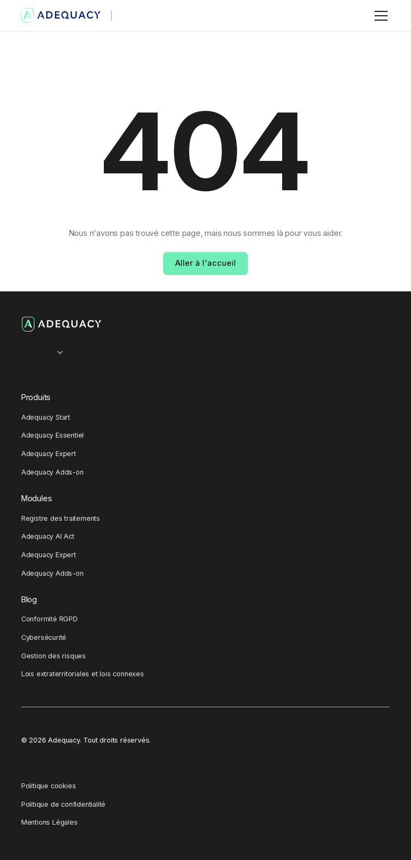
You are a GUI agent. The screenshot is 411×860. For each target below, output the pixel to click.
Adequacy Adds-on (52, 472)
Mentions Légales (49, 822)
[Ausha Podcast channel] (215, 322)
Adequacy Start (45, 417)
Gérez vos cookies (52, 763)
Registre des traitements (60, 518)
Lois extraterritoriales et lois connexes (82, 674)
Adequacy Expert (48, 454)
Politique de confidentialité (63, 804)
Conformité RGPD (49, 619)
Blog (29, 600)
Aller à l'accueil (205, 263)
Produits (36, 397)
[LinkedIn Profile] (233, 322)
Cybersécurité (43, 637)
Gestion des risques (53, 656)
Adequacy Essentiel (52, 435)
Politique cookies (48, 786)
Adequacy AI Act (47, 536)
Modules (36, 498)
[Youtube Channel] (251, 322)
